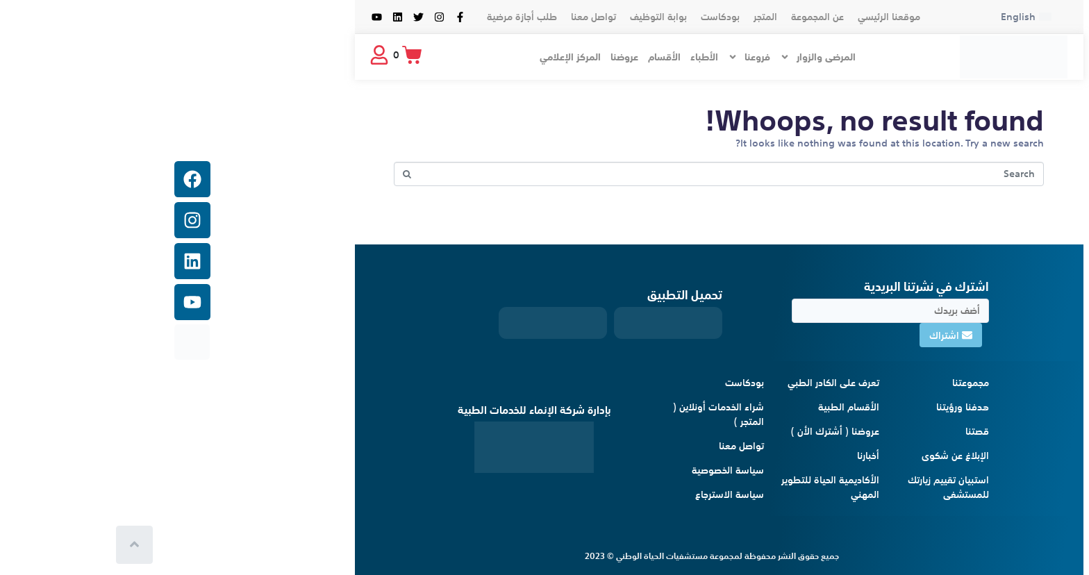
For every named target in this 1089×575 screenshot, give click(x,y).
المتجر (591, 16)
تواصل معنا (419, 16)
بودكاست (545, 16)
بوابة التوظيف (484, 16)
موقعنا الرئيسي (714, 16)
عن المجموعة (643, 16)
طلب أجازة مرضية (348, 16)
